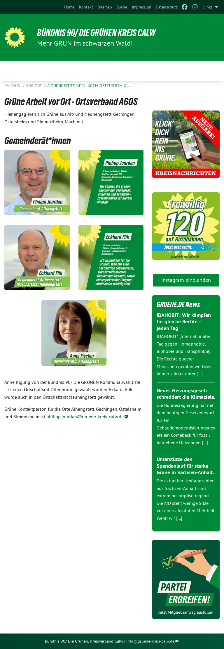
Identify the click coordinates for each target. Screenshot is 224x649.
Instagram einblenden (186, 280)
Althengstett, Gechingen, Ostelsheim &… (88, 85)
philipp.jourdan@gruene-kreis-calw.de (85, 417)
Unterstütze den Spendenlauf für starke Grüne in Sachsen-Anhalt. (185, 466)
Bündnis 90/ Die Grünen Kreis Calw (96, 32)
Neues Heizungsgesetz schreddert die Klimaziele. (186, 394)
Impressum (141, 7)
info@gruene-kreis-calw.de (150, 641)
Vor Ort (34, 85)
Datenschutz (167, 7)
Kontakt (86, 7)
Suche (122, 7)
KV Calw (13, 85)
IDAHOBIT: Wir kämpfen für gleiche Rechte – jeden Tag (184, 322)
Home (69, 7)
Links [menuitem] (208, 7)
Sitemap (105, 7)
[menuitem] (69, 7)
